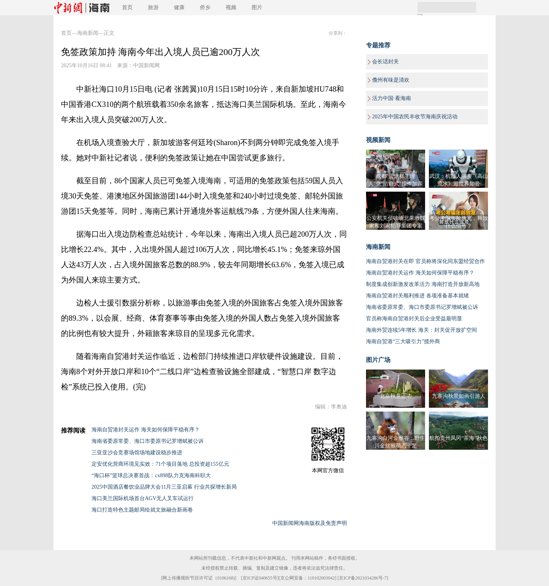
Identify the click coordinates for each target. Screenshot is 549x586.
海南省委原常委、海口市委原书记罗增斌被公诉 (148, 441)
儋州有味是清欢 (390, 80)
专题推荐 (378, 45)
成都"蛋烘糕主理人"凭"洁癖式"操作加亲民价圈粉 (395, 183)
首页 (127, 7)
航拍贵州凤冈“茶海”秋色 (458, 438)
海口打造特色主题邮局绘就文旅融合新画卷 (142, 510)
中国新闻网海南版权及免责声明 (309, 523)
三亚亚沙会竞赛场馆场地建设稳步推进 (137, 452)
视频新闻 (378, 140)
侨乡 (205, 7)
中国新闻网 (146, 65)
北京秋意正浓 (396, 396)
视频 (231, 7)
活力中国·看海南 (391, 98)
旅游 (153, 7)
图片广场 (378, 360)
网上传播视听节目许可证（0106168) (198, 578)
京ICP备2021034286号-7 (363, 578)
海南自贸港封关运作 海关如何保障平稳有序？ (146, 430)
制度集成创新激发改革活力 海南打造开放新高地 (423, 284)
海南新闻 (87, 33)
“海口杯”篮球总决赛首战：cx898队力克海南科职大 (151, 475)
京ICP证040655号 (259, 578)
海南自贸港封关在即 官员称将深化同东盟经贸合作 (425, 261)
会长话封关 (385, 62)
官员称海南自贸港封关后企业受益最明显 (414, 318)
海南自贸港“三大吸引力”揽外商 (403, 341)
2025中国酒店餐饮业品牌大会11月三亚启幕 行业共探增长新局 (164, 487)
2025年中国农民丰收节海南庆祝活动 (415, 116)
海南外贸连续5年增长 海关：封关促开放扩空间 (421, 330)
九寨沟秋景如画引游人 (458, 396)
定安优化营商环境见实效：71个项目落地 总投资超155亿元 (160, 464)
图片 (257, 7)
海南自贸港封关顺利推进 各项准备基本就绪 (417, 296)
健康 (179, 7)
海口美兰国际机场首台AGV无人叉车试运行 (143, 498)
